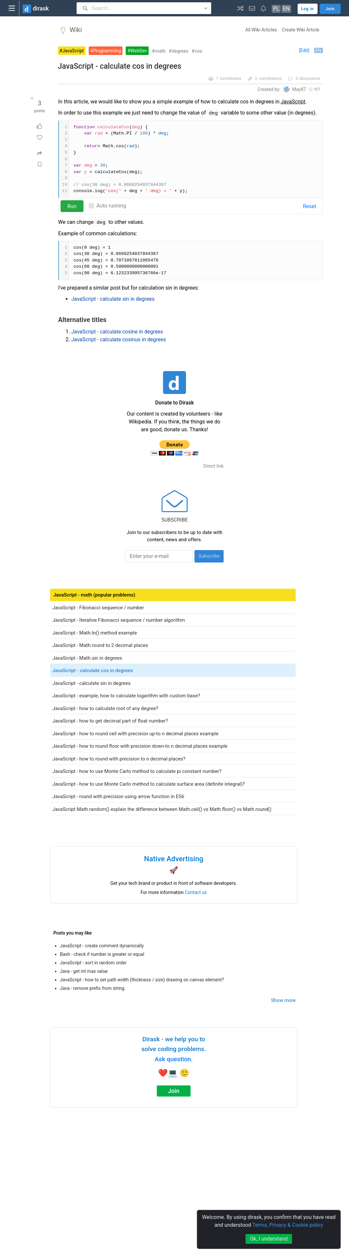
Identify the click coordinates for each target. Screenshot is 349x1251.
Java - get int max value (84, 971)
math (160, 51)
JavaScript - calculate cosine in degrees (117, 332)
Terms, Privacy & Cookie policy (287, 1225)
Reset (309, 206)
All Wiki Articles (261, 29)
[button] (240, 8)
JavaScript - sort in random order (93, 962)
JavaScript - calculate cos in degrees (119, 66)
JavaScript (73, 50)
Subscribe (209, 556)
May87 (299, 89)
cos (198, 51)
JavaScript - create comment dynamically (102, 945)
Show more (283, 1000)
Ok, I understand (268, 1239)
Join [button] (330, 9)
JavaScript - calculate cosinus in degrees (118, 339)
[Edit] (304, 50)
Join (173, 1090)
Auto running (111, 205)
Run (72, 206)
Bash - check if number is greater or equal (102, 954)
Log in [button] (307, 9)
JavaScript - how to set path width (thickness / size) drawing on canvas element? (142, 979)
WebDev (138, 50)
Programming (107, 50)
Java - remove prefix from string (92, 988)
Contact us (196, 892)
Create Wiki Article (300, 29)
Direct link (213, 466)
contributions (270, 78)
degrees (180, 51)
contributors (230, 78)
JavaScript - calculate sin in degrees (113, 299)
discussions (310, 78)
